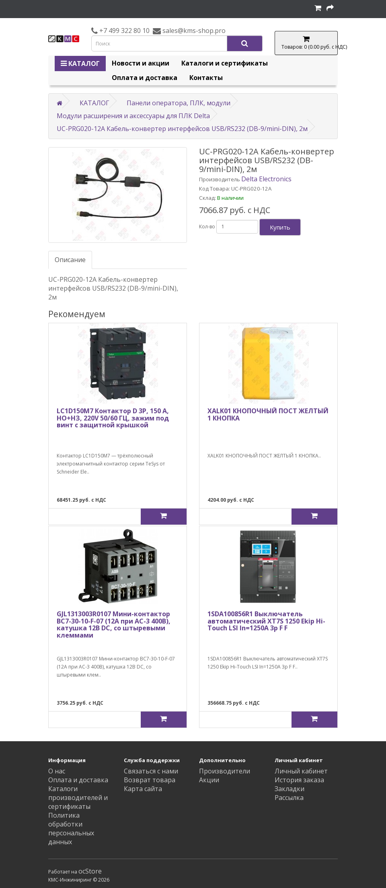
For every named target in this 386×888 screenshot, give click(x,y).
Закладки (289, 788)
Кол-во (207, 226)
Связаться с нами (151, 771)
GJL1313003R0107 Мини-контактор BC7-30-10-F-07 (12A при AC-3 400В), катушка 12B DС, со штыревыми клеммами (113, 624)
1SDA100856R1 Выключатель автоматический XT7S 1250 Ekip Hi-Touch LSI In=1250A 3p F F (266, 620)
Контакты (206, 77)
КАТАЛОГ (80, 63)
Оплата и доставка (144, 77)
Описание (70, 259)
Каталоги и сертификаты (224, 63)
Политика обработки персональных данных (71, 828)
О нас (56, 771)
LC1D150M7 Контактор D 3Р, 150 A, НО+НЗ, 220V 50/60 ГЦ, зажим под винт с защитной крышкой (113, 417)
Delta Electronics (266, 178)
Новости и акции (140, 63)
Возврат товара (149, 779)
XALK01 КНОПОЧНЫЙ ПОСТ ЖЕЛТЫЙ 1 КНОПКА (268, 414)
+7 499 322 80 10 (124, 30)
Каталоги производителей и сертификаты (78, 797)
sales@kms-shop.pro (193, 30)
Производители (224, 771)
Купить (280, 227)
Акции (209, 779)
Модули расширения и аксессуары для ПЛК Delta (133, 115)
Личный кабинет (301, 771)
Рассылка (289, 797)
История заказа (299, 779)
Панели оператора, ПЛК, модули (178, 102)
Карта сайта (143, 788)
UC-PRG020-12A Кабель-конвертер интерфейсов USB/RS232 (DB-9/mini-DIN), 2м (182, 128)
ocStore (90, 871)
